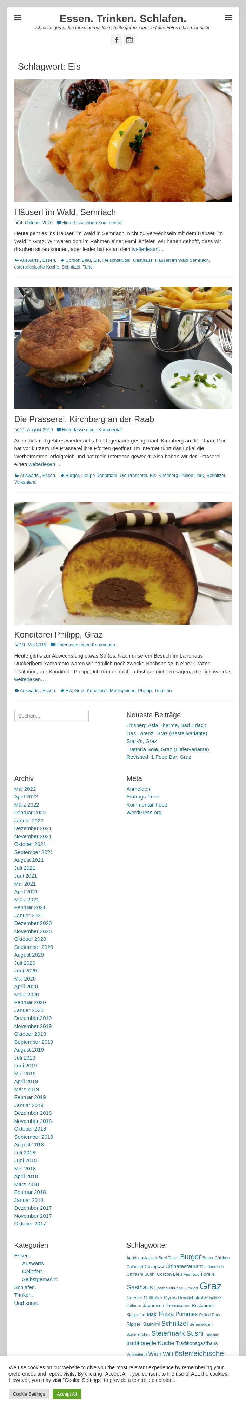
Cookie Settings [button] (29, 1394)
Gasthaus (143, 260)
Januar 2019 (29, 1105)
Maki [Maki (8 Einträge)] (152, 1314)
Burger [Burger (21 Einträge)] (190, 1257)
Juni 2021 (25, 876)
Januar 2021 (29, 915)
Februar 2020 (30, 1002)
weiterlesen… (148, 249)
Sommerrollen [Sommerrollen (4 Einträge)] (138, 1334)
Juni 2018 (25, 1160)
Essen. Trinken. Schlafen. (123, 18)
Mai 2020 (25, 979)
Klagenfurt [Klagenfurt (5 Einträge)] (136, 1314)
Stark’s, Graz (142, 741)
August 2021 (29, 860)
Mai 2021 (25, 884)
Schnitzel (71, 267)
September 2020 (33, 947)
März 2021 (26, 900)
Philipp (145, 690)
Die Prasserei (133, 475)
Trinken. (23, 1295)
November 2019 (33, 1026)
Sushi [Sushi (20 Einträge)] (195, 1333)
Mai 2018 (25, 1168)
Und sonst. (27, 1303)
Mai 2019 (25, 1073)
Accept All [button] (67, 1394)
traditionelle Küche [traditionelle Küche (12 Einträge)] (150, 1343)
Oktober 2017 (30, 1224)
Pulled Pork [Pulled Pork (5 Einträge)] (209, 1314)
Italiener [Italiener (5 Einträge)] (134, 1305)
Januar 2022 (29, 820)
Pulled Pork (192, 475)
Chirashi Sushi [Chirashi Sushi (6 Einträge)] (141, 1274)
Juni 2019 (25, 1065)
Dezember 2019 (33, 1018)
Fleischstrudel (116, 260)
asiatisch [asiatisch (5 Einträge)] (149, 1257)
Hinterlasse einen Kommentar (92, 222)
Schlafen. (25, 1287)
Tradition (163, 690)
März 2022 (26, 805)
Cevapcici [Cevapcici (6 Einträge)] (154, 1266)
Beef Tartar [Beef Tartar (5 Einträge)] (168, 1257)
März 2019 (26, 1089)
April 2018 (26, 1176)
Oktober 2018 (30, 1129)
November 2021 (33, 836)
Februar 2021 (30, 907)
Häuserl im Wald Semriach (182, 260)
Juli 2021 (24, 868)
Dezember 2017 (33, 1208)
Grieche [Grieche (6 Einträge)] (134, 1297)
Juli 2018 (24, 1153)
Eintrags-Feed (143, 797)
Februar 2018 (30, 1192)
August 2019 (29, 1050)
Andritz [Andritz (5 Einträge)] (133, 1257)
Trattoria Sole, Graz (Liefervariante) (168, 749)
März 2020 (26, 994)
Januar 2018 (29, 1200)
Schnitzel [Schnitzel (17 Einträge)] (174, 1323)
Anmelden (139, 789)
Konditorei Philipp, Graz (58, 634)
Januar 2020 (29, 1010)
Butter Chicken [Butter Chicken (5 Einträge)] (216, 1257)
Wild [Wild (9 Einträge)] (168, 1354)
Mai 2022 (25, 789)
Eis (96, 260)
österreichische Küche (36, 267)
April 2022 (26, 797)
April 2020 (26, 986)
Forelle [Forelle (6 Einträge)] (208, 1274)
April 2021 (26, 891)
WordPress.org (144, 812)
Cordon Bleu (78, 260)
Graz (79, 690)
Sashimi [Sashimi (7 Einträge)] (151, 1324)
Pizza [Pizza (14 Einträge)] (166, 1314)
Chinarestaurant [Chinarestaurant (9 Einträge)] (184, 1266)
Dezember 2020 (33, 923)
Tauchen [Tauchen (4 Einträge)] (212, 1334)
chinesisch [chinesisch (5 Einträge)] (214, 1266)
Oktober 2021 (30, 844)
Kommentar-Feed (147, 805)
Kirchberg (168, 475)
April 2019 (26, 1081)
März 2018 (26, 1184)
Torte (87, 267)
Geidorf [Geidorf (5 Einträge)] (191, 1288)
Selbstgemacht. (40, 1279)
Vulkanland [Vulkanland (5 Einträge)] (137, 1354)
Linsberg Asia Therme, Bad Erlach (166, 725)
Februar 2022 (30, 812)
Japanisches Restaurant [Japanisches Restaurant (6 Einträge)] (190, 1305)
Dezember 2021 (33, 828)
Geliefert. (33, 1271)
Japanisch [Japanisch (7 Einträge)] (153, 1305)
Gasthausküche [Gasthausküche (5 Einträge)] (168, 1288)
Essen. (49, 260)
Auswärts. (30, 260)
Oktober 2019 (30, 1034)
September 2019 (33, 1042)
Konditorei (97, 690)
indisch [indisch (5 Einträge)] (215, 1297)
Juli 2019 (24, 1058)
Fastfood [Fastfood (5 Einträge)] (192, 1274)
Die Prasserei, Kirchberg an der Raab (84, 419)
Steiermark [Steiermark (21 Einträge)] (168, 1333)
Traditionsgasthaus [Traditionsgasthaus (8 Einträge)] (197, 1343)
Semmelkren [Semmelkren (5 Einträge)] (201, 1324)
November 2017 (33, 1216)
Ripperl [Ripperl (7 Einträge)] (134, 1324)
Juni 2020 (25, 971)
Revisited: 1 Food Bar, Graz (159, 757)
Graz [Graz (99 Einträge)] (211, 1286)
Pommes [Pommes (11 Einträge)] (186, 1314)
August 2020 (29, 955)
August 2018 (29, 1144)
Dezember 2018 (33, 1113)
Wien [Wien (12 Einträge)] (155, 1354)
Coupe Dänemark (99, 475)
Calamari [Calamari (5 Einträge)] (135, 1266)
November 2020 (33, 931)
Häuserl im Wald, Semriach (65, 212)
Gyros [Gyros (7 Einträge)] (170, 1297)
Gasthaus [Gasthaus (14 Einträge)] (140, 1287)
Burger (72, 475)
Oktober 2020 (30, 939)
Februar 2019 (30, 1097)
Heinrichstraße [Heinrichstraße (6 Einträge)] (192, 1297)
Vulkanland (25, 482)
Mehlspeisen (122, 690)
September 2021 (33, 852)
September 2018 (33, 1137)
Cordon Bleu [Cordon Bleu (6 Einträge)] (169, 1274)
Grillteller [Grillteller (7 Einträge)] (153, 1297)
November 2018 (33, 1121)
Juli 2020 (24, 963)
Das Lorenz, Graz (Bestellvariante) (167, 733)
